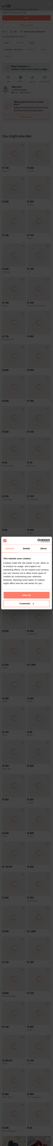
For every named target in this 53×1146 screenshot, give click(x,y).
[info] (14, 50)
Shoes (44, 49)
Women (31, 49)
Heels (7, 56)
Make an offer (26, 25)
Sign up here (26, 116)
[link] (45, 79)
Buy (26, 18)
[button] (49, 4)
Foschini (20, 43)
